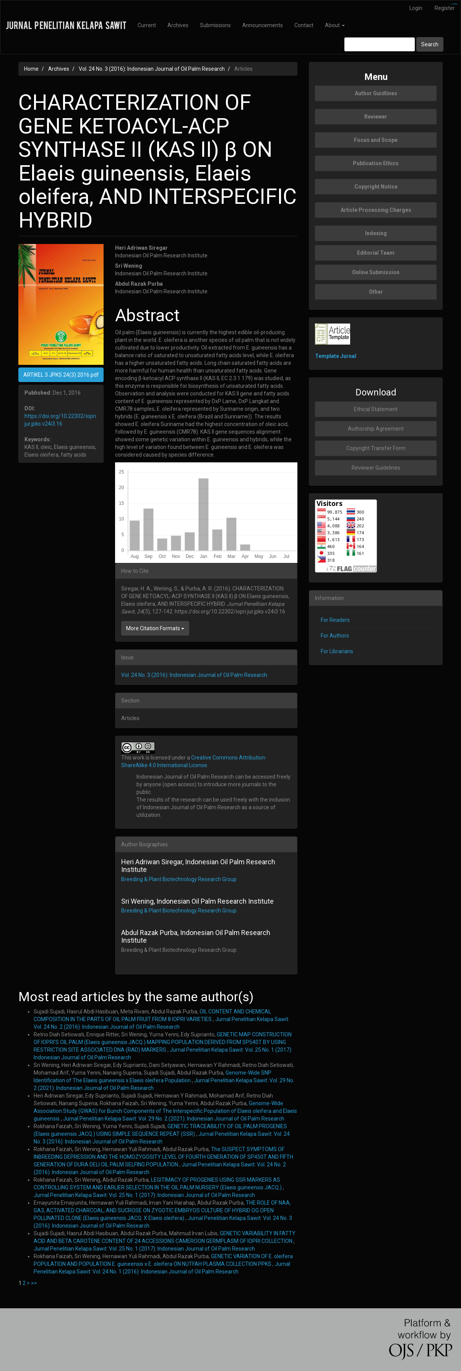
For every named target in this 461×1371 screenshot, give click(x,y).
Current (147, 25)
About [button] (335, 25)
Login (415, 8)
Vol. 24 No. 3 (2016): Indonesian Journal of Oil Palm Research (152, 69)
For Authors (335, 636)
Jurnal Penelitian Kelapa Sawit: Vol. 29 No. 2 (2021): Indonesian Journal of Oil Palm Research (173, 1119)
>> (34, 1283)
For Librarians (337, 651)
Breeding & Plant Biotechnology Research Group (179, 879)
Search (429, 44)
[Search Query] (379, 44)
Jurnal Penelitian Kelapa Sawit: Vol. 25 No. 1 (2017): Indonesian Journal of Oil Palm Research (144, 1195)
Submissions (215, 25)
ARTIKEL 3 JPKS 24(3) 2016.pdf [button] (61, 375)
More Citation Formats (155, 628)
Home (31, 69)
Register (445, 8)
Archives (177, 25)
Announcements (262, 25)
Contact (303, 25)
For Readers (335, 620)
